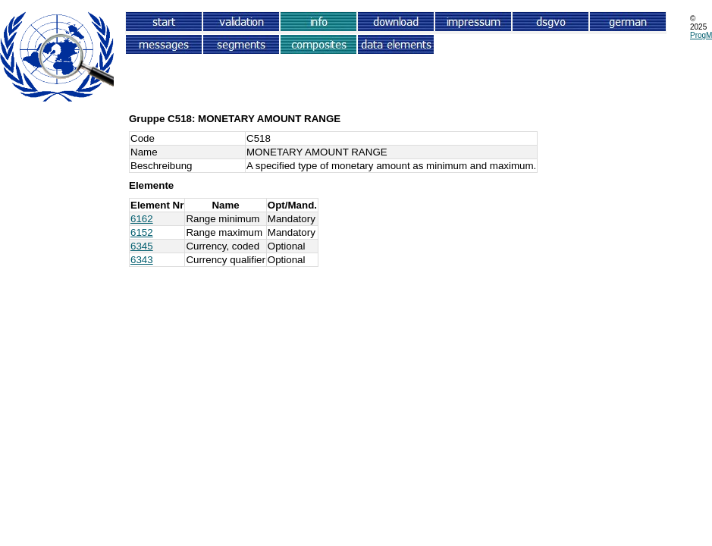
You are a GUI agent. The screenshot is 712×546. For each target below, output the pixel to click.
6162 (141, 218)
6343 (141, 259)
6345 (141, 246)
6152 (141, 232)
